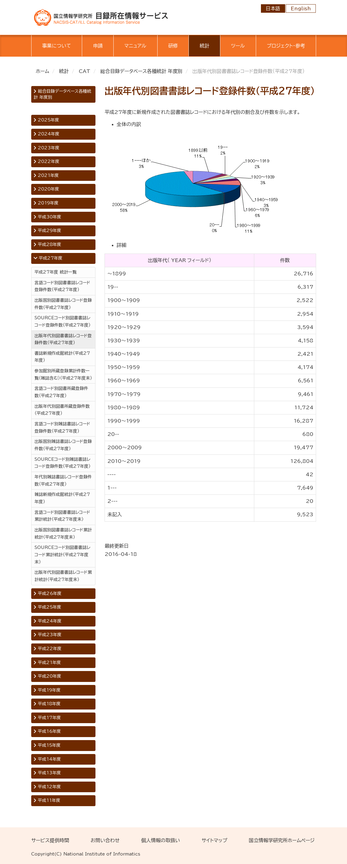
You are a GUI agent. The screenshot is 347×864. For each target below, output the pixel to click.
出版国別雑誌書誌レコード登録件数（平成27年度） (63, 445)
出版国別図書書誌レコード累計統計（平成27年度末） (63, 533)
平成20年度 (47, 676)
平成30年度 (47, 217)
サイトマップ (214, 840)
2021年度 (46, 175)
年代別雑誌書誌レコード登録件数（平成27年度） (63, 480)
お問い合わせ (105, 840)
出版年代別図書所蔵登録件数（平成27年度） (62, 410)
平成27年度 (48, 258)
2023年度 (46, 148)
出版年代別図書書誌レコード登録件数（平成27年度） (63, 339)
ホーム (42, 71)
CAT (84, 71)
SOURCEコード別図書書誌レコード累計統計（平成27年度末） (62, 554)
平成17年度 (47, 718)
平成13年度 (47, 773)
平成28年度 (47, 244)
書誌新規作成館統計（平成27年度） (62, 357)
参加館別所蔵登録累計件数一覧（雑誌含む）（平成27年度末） (63, 374)
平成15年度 (47, 745)
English (301, 8)
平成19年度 (47, 690)
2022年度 (46, 161)
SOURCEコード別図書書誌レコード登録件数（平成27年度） (63, 321)
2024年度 (46, 134)
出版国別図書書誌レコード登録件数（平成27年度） (63, 304)
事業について (56, 45)
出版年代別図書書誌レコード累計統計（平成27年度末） (63, 576)
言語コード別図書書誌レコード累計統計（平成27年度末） (62, 516)
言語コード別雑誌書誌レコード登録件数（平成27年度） (62, 427)
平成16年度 (47, 731)
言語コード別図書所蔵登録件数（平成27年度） (61, 392)
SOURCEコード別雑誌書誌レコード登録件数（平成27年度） (63, 463)
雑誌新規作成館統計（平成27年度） (62, 498)
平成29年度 (47, 230)
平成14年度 (47, 759)
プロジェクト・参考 (286, 45)
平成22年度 (48, 648)
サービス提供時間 (50, 840)
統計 (204, 45)
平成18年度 (47, 704)
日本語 (273, 8)
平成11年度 (47, 800)
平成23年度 (48, 635)
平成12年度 (47, 787)
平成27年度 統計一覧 (56, 272)
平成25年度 (47, 607)
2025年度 (46, 120)
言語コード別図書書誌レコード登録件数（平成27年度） (62, 286)
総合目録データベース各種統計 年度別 (141, 71)
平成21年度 (47, 662)
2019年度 (46, 203)
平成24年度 (48, 621)
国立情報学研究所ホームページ (282, 840)
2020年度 (46, 189)
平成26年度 (48, 593)
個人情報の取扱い (160, 840)
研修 (173, 45)
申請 (98, 45)
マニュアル (135, 45)
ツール (238, 45)
